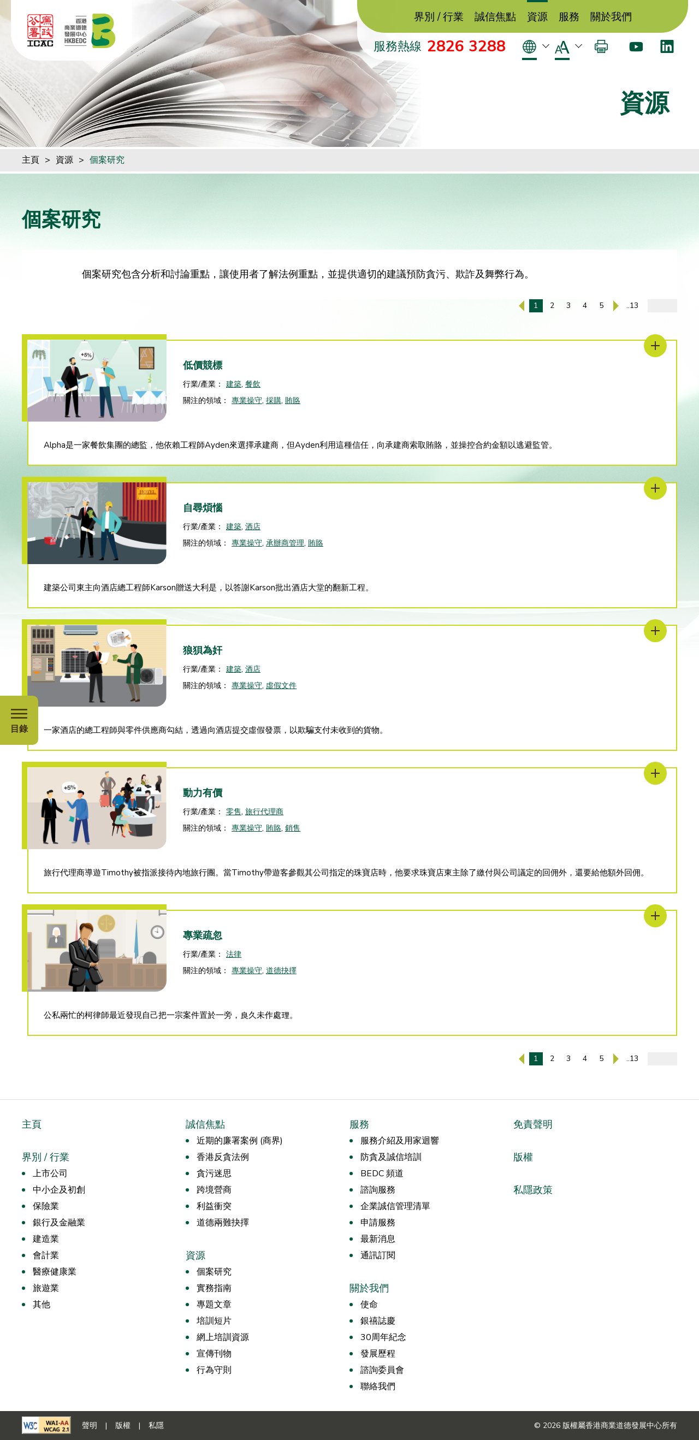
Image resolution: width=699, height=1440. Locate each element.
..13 (632, 305)
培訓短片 (214, 1320)
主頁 (30, 160)
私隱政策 (533, 1189)
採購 (273, 400)
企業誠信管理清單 (395, 1206)
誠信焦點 (495, 17)
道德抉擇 (281, 970)
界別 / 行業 (439, 17)
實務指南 (214, 1288)
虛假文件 (281, 685)
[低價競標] (655, 345)
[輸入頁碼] (662, 305)
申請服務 (377, 1222)
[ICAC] (40, 30)
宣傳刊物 (214, 1353)
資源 (537, 17)
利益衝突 (214, 1206)
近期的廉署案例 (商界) (240, 1140)
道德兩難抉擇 (223, 1222)
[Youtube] (636, 46)
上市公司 (50, 1173)
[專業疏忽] (655, 915)
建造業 (46, 1239)
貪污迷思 (214, 1173)
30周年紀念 (383, 1337)
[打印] (601, 46)
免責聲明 (533, 1124)
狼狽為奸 (202, 650)
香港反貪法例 (223, 1157)
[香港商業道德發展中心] (90, 30)
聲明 (89, 1425)
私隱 (156, 1425)
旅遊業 (46, 1288)
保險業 (46, 1206)
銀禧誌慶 (377, 1320)
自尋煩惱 (202, 507)
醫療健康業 (54, 1271)
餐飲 (252, 384)
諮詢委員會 (382, 1370)
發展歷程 (377, 1353)
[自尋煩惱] (655, 488)
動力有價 (202, 792)
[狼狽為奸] (655, 630)
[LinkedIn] (667, 46)
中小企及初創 (59, 1189)
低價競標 (202, 365)
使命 (369, 1304)
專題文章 (214, 1304)
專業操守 (247, 400)
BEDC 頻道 (382, 1173)
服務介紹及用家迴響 (399, 1140)
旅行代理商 (264, 812)
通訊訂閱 (377, 1255)
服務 (569, 17)
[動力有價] (655, 773)
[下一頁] (616, 305)
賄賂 (292, 400)
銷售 (292, 828)
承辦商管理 (285, 543)
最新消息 (377, 1239)
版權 (523, 1157)
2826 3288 (466, 46)
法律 (233, 954)
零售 (233, 812)
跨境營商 (214, 1189)
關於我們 (611, 17)
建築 (233, 384)
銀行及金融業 (59, 1222)
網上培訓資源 (223, 1337)
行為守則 (214, 1370)
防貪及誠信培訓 (391, 1157)
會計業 (46, 1255)
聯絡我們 (377, 1386)
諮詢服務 (377, 1189)
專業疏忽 (202, 935)
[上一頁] (521, 305)
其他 (41, 1304)
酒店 (252, 527)
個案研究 (107, 160)
